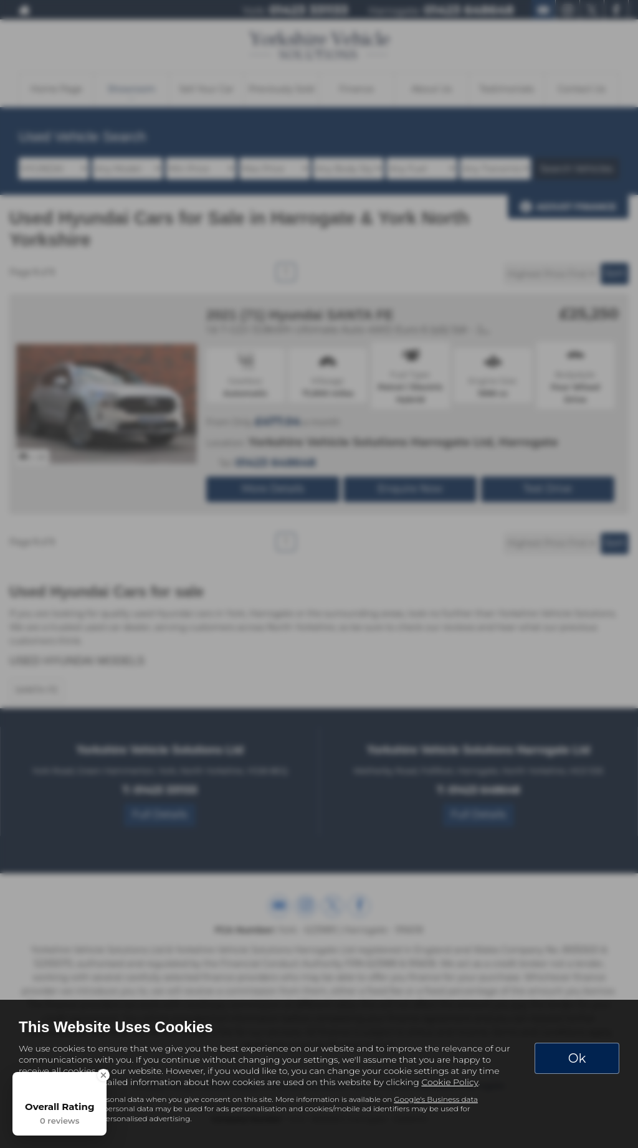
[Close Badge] (103, 1075)
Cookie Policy (449, 1082)
